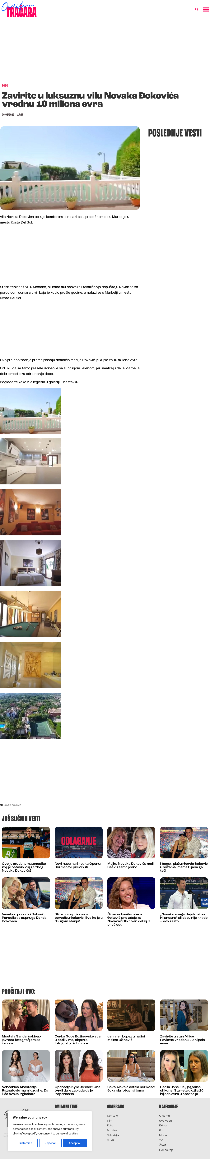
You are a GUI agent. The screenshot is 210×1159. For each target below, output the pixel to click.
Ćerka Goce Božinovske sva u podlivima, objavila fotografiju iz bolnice (77, 1040)
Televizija (113, 1135)
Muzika (112, 1130)
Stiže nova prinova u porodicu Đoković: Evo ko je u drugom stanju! (79, 918)
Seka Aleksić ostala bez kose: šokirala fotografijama (131, 1088)
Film (109, 1121)
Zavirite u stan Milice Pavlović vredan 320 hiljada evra (182, 1040)
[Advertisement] (105, 52)
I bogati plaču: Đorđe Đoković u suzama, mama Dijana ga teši (184, 867)
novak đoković (12, 805)
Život (162, 1145)
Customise (25, 1143)
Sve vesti (165, 1121)
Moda (163, 1135)
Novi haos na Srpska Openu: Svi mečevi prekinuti (78, 865)
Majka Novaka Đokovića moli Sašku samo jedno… (130, 865)
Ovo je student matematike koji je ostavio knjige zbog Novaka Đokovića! (24, 867)
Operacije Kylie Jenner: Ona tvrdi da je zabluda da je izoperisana (77, 1090)
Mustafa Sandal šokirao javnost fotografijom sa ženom (21, 1040)
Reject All (50, 1143)
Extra (163, 1125)
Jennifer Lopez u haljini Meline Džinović (126, 1038)
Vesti (110, 1140)
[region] (50, 1131)
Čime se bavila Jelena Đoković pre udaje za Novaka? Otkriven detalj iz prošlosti (128, 920)
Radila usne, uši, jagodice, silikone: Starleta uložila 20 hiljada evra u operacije (181, 1090)
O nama (164, 1116)
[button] (196, 9)
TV (161, 1140)
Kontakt (112, 1116)
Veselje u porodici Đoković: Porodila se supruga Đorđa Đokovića (24, 918)
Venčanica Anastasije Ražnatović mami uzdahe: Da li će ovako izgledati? (25, 1090)
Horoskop (166, 1150)
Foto (110, 1125)
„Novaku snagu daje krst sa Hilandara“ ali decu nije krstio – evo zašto (184, 918)
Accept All (75, 1143)
